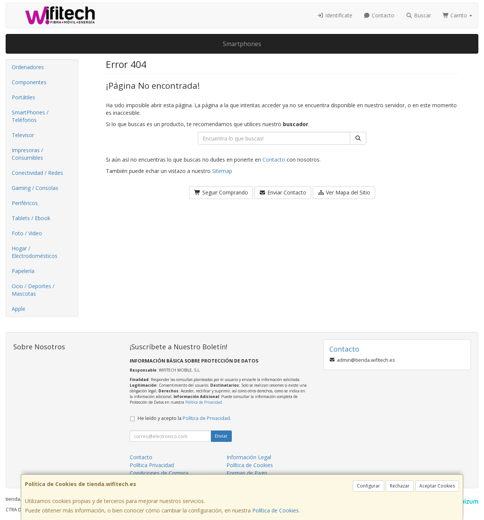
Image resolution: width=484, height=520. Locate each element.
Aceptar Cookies (437, 486)
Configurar (368, 486)
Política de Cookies (275, 510)
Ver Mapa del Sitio (344, 192)
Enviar (221, 436)
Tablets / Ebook (31, 218)
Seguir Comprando (221, 192)
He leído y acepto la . (184, 418)
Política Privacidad (152, 465)
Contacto (379, 15)
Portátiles (23, 97)
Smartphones (242, 44)
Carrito (457, 15)
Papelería (23, 271)
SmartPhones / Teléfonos (30, 116)
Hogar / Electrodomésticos (34, 252)
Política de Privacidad (203, 402)
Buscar (418, 15)
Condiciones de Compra (159, 473)
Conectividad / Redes (37, 172)
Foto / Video (27, 233)
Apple (18, 308)
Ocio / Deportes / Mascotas (33, 289)
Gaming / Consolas (35, 187)
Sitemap (222, 170)
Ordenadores (28, 67)
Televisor (23, 135)
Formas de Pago (246, 473)
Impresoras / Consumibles (27, 154)
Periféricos (25, 203)
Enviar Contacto (283, 192)
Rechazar (400, 486)
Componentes (29, 82)
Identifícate (334, 15)
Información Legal (248, 457)
